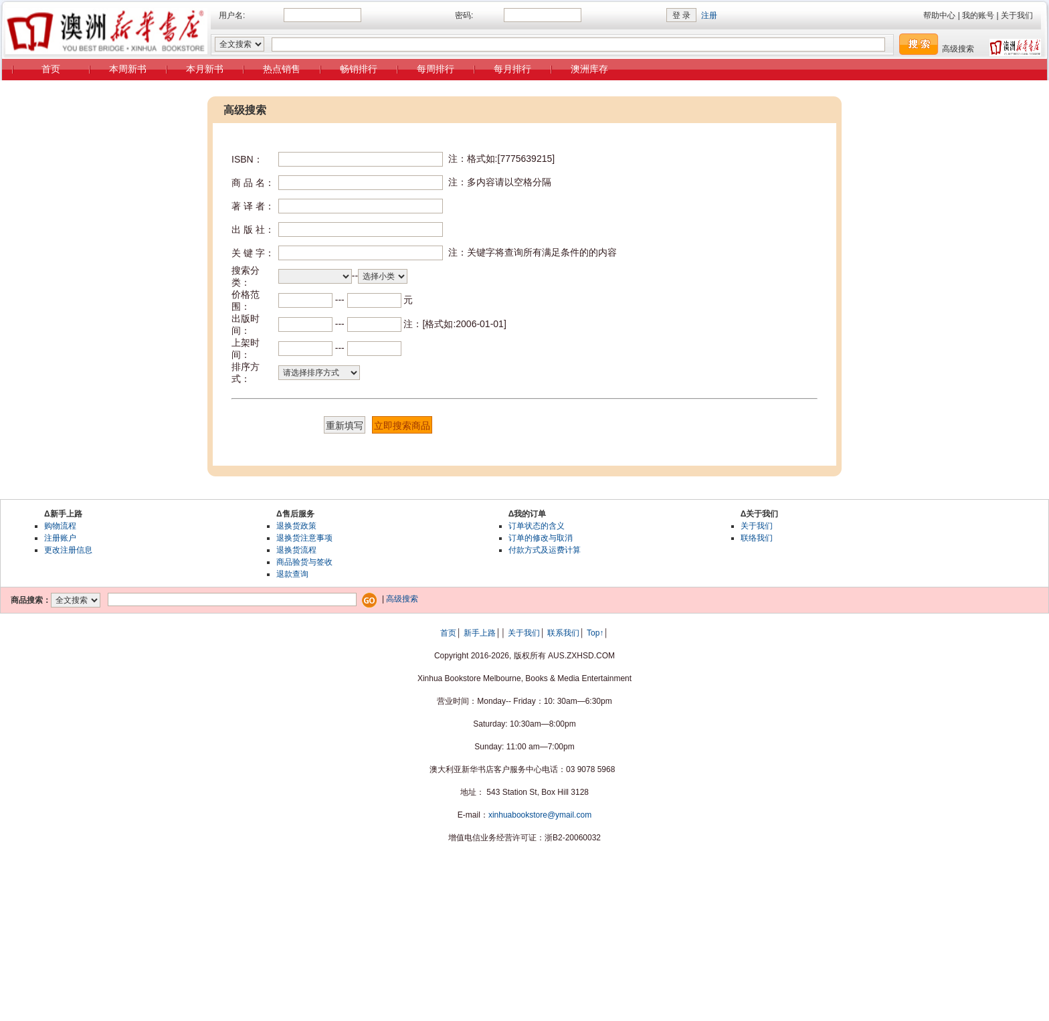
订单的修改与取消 (540, 538)
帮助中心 (939, 15)
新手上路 (480, 633)
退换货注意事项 (304, 538)
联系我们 (563, 633)
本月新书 (204, 69)
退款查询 (292, 574)
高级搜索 (958, 49)
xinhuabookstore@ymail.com (539, 815)
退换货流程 (296, 550)
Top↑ (595, 633)
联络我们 (757, 538)
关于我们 (1017, 15)
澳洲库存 (589, 69)
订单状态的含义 (536, 526)
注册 (709, 15)
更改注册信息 (68, 550)
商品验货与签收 (304, 562)
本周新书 (128, 69)
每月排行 (512, 69)
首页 (50, 69)
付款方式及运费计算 (544, 550)
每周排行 (435, 69)
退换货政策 (296, 526)
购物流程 (60, 526)
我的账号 (978, 15)
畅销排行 (358, 69)
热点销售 (281, 69)
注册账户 (60, 538)
